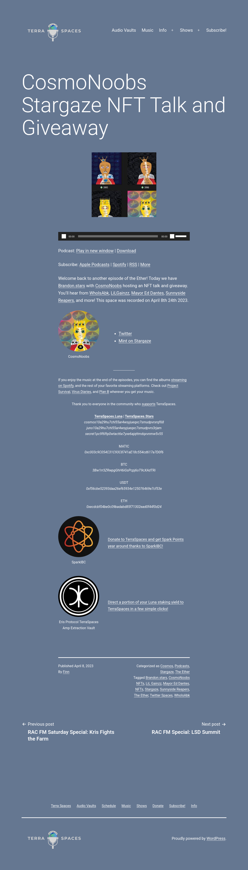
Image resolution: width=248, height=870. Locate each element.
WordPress (216, 838)
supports (148, 404)
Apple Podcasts (94, 264)
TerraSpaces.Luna (108, 416)
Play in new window (95, 250)
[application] (124, 236)
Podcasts (182, 666)
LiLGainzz (120, 293)
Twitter (125, 333)
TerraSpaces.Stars (139, 416)
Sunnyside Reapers (174, 689)
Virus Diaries (81, 392)
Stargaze (167, 672)
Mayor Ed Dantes (147, 293)
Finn (66, 672)
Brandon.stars (71, 285)
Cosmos (166, 666)
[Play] (64, 236)
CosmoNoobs (108, 285)
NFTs (139, 689)
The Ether (182, 672)
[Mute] (172, 236)
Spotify (119, 264)
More (145, 264)
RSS (133, 264)
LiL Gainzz (154, 683)
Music (147, 30)
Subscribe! (216, 30)
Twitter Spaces (161, 695)
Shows (186, 30)
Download (126, 250)
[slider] (118, 236)
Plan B (104, 392)
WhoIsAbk (99, 293)
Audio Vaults (124, 30)
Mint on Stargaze (135, 341)
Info (163, 30)
